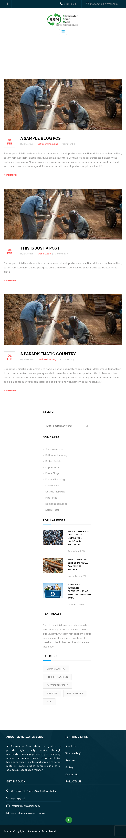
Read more (10, 175)
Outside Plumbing (47, 359)
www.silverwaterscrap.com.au (28, 813)
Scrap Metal (52, 510)
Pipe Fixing (51, 497)
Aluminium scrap (54, 449)
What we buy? (73, 753)
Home (64, 53)
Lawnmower (52, 485)
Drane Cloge (44, 253)
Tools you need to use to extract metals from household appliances (79, 538)
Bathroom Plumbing (48, 144)
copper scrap (52, 467)
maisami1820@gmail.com (102, 3)
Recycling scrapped (56, 504)
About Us (70, 746)
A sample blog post (41, 138)
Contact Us (71, 774)
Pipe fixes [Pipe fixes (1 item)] (52, 693)
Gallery (69, 767)
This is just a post (40, 248)
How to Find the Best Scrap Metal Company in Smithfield (78, 565)
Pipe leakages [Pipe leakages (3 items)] (75, 693)
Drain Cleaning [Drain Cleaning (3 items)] (56, 669)
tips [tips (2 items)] (49, 701)
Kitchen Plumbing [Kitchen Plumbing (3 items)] (57, 677)
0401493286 (68, 3)
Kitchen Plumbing (55, 479)
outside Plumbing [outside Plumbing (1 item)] (57, 685)
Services (70, 760)
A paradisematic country (48, 353)
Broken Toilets (53, 461)
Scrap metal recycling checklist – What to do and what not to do (79, 591)
